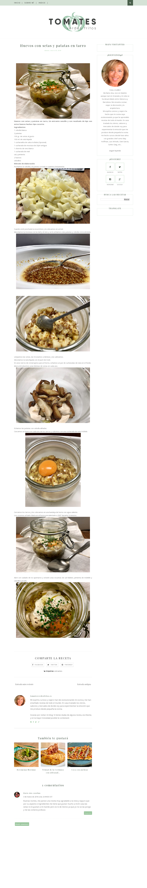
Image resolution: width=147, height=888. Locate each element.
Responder (88, 813)
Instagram (110, 180)
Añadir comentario (21, 824)
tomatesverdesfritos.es (41, 696)
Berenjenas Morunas (26, 770)
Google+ (120, 180)
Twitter (54, 665)
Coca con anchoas (79, 770)
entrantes (58, 671)
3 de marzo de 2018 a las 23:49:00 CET (37, 797)
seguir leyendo (115, 150)
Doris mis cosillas (32, 793)
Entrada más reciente (24, 684)
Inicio (17, 3)
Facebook (39, 665)
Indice (42, 3)
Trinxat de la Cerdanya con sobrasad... (53, 771)
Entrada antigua (84, 684)
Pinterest (69, 665)
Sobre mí (29, 3)
